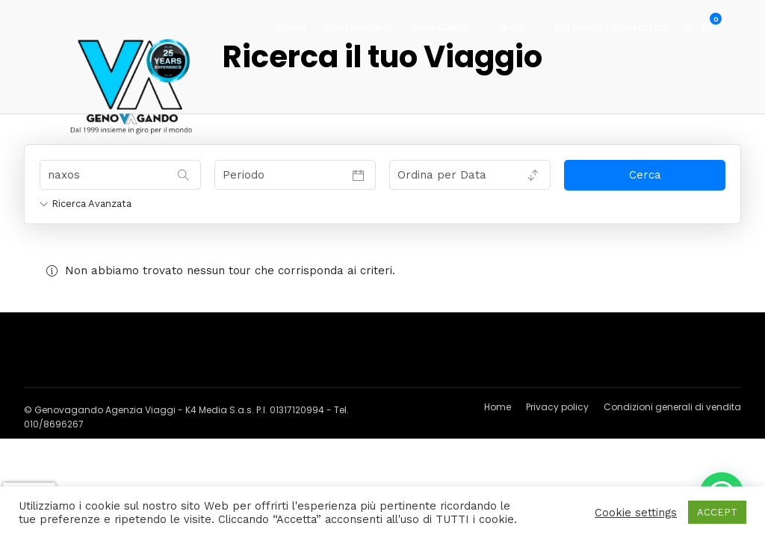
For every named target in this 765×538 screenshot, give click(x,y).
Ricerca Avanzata (85, 203)
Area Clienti (440, 27)
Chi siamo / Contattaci (610, 27)
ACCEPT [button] (717, 512)
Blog (511, 27)
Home (291, 27)
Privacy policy (557, 407)
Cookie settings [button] (636, 512)
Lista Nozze (353, 27)
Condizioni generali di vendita (672, 407)
